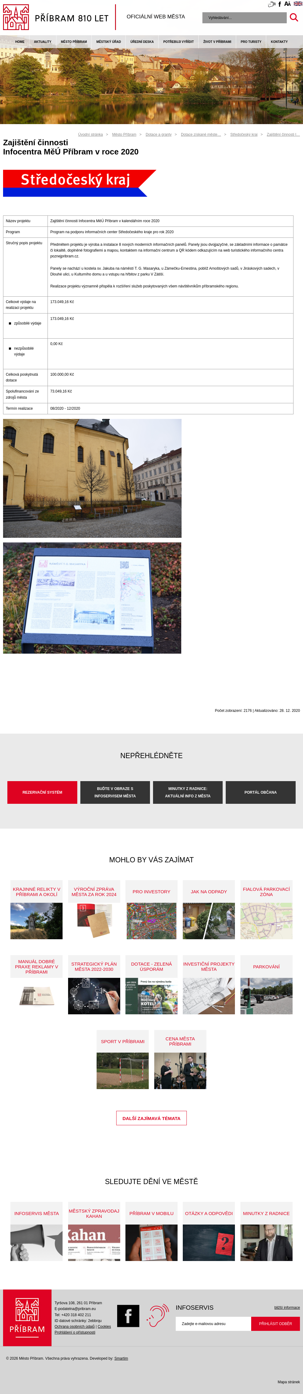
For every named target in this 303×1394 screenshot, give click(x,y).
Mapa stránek (289, 1382)
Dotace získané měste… (201, 134)
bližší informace (287, 1307)
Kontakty (279, 42)
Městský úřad (108, 42)
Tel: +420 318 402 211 (73, 1315)
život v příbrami (217, 42)
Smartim (121, 1358)
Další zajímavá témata (151, 1118)
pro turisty (251, 42)
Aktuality (43, 42)
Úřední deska (142, 42)
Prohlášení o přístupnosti (75, 1332)
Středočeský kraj (244, 134)
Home (20, 42)
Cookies (104, 1326)
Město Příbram (74, 42)
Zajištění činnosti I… (283, 134)
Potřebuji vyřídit (178, 42)
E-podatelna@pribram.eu (75, 1309)
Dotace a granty (159, 134)
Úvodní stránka (90, 134)
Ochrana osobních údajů (75, 1326)
